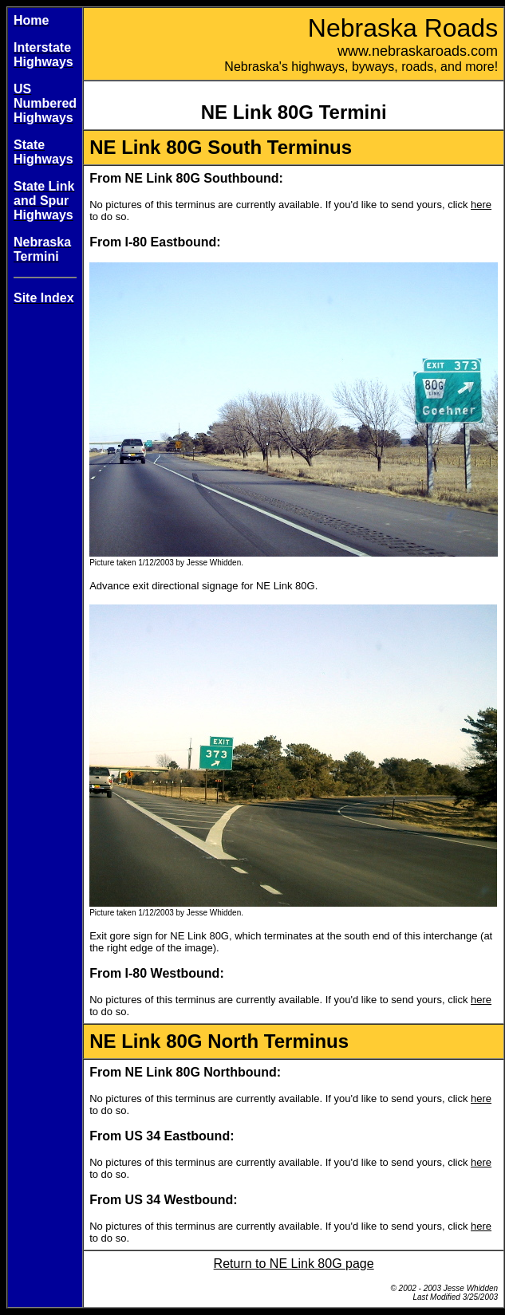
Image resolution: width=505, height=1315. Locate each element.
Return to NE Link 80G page (294, 1263)
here (481, 205)
